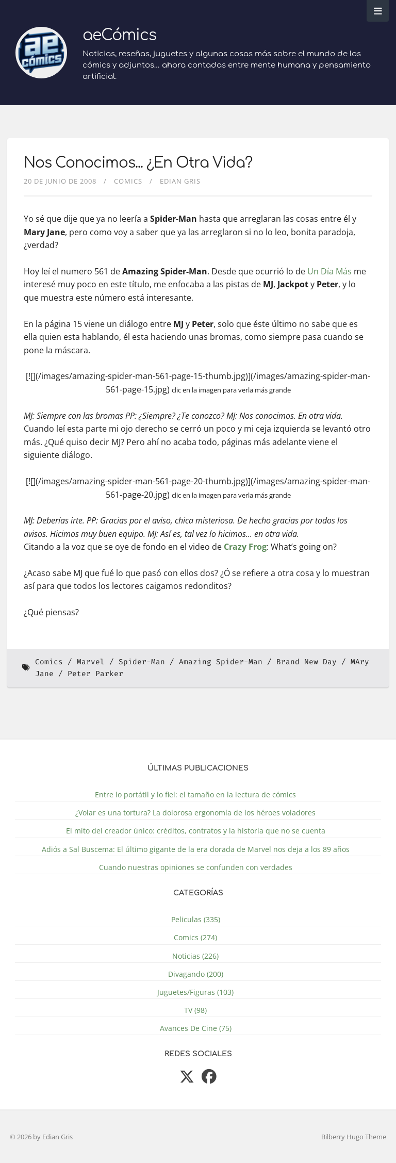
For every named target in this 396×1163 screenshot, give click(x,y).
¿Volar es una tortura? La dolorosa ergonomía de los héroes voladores (195, 812)
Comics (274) (195, 937)
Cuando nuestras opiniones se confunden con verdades (195, 867)
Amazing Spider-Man (220, 662)
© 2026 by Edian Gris (41, 1136)
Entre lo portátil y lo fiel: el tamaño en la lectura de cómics (195, 794)
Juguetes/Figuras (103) (195, 992)
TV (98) (195, 1010)
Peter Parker (95, 674)
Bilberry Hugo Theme (353, 1136)
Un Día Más (329, 271)
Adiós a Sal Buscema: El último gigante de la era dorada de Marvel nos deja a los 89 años (196, 849)
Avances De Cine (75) (196, 1028)
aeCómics (119, 35)
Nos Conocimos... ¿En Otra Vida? (138, 163)
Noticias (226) (195, 956)
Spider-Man (142, 662)
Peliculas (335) (195, 919)
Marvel (91, 662)
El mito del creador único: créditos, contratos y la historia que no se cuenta (195, 831)
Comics (128, 181)
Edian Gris (180, 181)
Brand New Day (306, 662)
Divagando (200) (195, 974)
